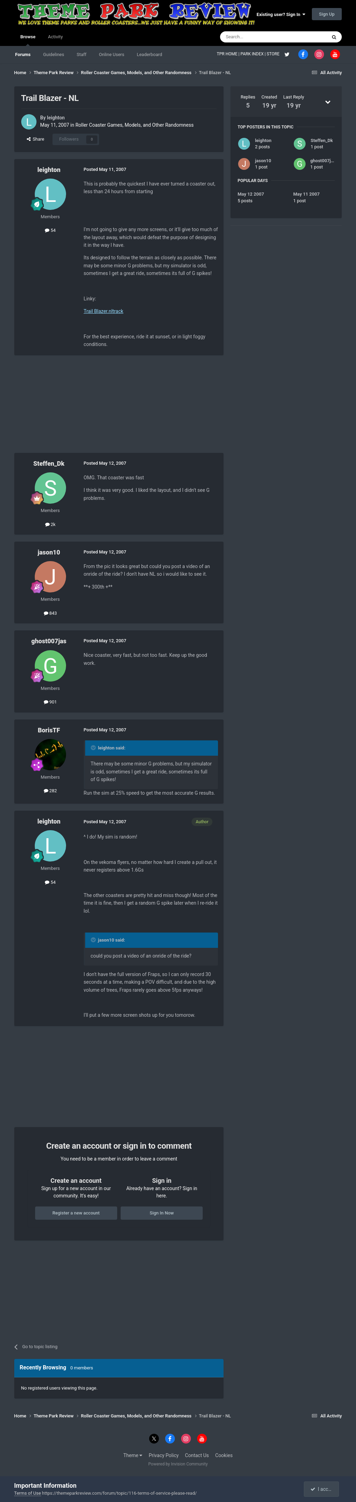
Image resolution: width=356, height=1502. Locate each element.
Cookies (224, 1455)
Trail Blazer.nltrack (103, 311)
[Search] (257, 36)
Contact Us (197, 1455)
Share (35, 139)
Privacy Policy (164, 1455)
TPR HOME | (229, 54)
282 (50, 790)
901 (50, 702)
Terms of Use (27, 1493)
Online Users (111, 54)
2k (50, 524)
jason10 (49, 552)
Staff (81, 54)
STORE (274, 54)
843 (50, 613)
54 (50, 230)
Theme (133, 1455)
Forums (23, 54)
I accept (322, 1489)
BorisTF (49, 730)
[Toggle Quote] (94, 747)
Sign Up (327, 14)
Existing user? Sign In (281, 14)
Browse (28, 40)
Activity (55, 36)
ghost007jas (48, 641)
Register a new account (76, 1213)
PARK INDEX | (254, 54)
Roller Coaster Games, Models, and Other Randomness (134, 125)
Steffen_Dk (49, 463)
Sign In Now (162, 1213)
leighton (56, 117)
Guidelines (53, 54)
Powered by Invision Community (178, 1464)
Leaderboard (149, 54)
